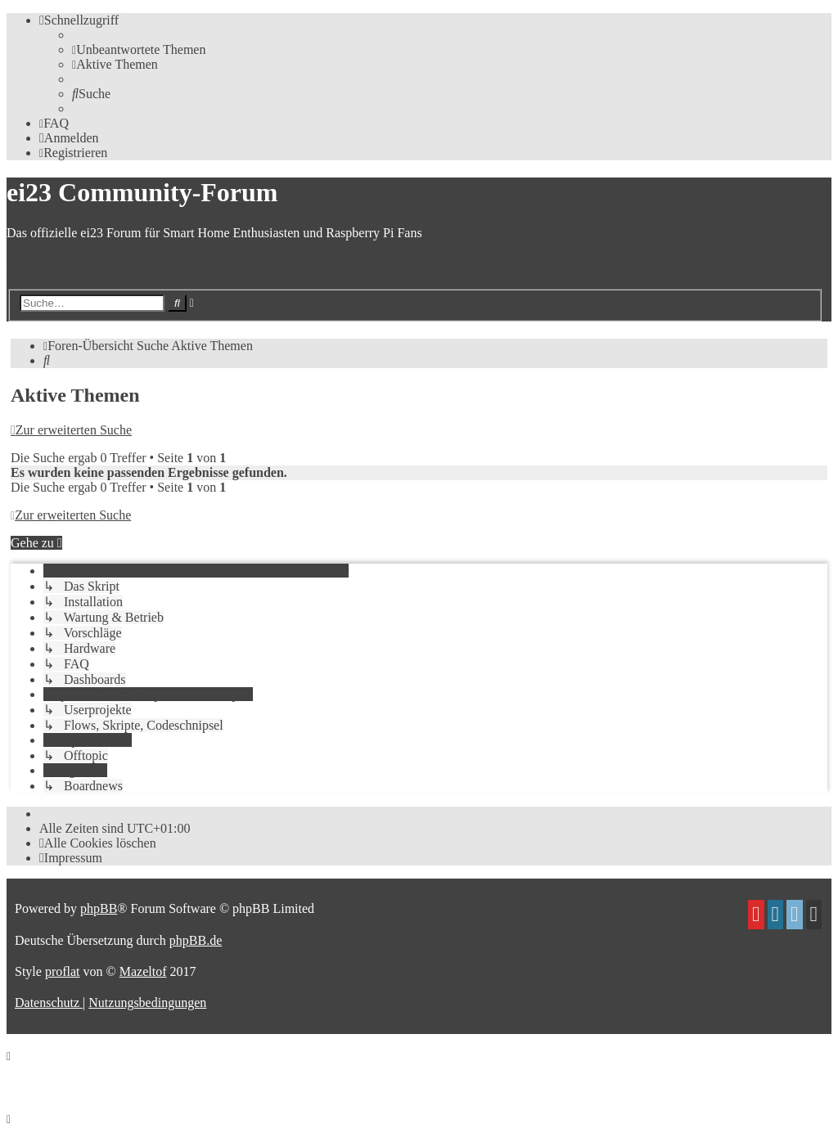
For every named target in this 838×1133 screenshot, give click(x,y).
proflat (62, 971)
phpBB (98, 908)
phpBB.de (195, 940)
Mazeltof (143, 971)
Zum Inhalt (36, 261)
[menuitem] (138, 49)
